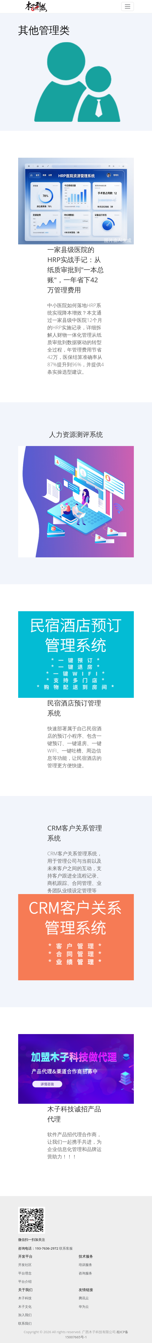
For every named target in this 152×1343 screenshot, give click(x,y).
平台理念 (25, 1273)
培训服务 (85, 1264)
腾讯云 (84, 1298)
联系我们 (25, 1323)
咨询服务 (85, 1273)
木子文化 (25, 1306)
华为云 (84, 1306)
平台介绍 (25, 1281)
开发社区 (25, 1264)
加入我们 (25, 1315)
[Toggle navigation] (127, 6)
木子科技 (25, 1298)
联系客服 (66, 1248)
